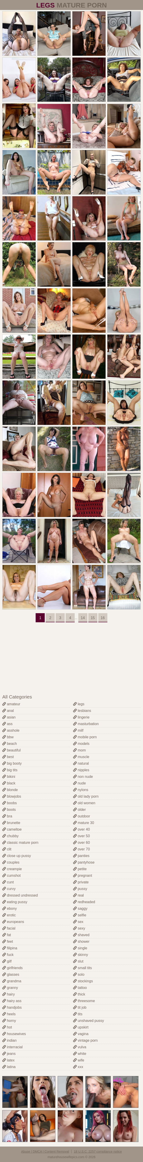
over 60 (81, 842)
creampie (12, 869)
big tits (9, 770)
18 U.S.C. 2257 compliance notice (98, 1151)
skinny (80, 955)
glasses (10, 974)
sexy (79, 928)
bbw (8, 737)
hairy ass (11, 1001)
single (80, 948)
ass (7, 724)
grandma (11, 981)
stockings (83, 981)
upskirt (81, 1027)
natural (81, 763)
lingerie (81, 717)
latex (8, 1060)
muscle (81, 757)
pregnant (82, 875)
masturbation (86, 724)
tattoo (80, 988)
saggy (80, 908)
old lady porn (86, 796)
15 (93, 618)
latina (9, 1067)
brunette (11, 823)
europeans (13, 922)
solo (78, 974)
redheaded (84, 902)
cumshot (11, 875)
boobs (9, 803)
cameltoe (12, 829)
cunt (8, 882)
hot (7, 1027)
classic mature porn (20, 842)
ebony (9, 908)
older (79, 810)
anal (8, 711)
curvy (9, 889)
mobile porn (85, 737)
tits (77, 1014)
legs (78, 704)
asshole (11, 730)
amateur (11, 704)
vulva (79, 1047)
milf (78, 730)
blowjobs (11, 796)
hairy (8, 994)
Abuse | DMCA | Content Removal (45, 1151)
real (78, 895)
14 (83, 618)
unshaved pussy (88, 1021)
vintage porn (85, 1040)
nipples (81, 770)
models (81, 744)
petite (80, 869)
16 (103, 618)
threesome (84, 1001)
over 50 (81, 836)
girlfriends (12, 968)
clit (6, 849)
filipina (9, 948)
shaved (81, 935)
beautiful (11, 750)
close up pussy (16, 856)
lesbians (82, 711)
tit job (79, 1007)
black (8, 783)
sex (78, 922)
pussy (80, 889)
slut (78, 961)
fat (6, 935)
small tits (82, 968)
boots (9, 810)
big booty (12, 763)
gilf (7, 961)
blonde (10, 790)
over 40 (81, 829)
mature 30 (83, 823)
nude (79, 783)
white (79, 1054)
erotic (9, 915)
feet (7, 941)
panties (81, 856)
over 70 (81, 849)
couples (11, 862)
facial (8, 928)
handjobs (12, 1007)
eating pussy (14, 902)
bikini (8, 777)
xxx (78, 1067)
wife (78, 1060)
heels (9, 1014)
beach (9, 744)
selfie (79, 915)
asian (9, 717)
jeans (9, 1054)
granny (10, 988)
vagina (81, 1034)
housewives (14, 1034)
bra (7, 816)
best (8, 757)
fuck (8, 955)
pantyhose (83, 862)
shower (81, 941)
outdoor (81, 816)
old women (84, 803)
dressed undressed (20, 895)
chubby (10, 836)
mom (79, 750)
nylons (80, 790)
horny (9, 1021)
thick (79, 994)
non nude (83, 777)
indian (9, 1040)
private (81, 882)
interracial (12, 1047)
